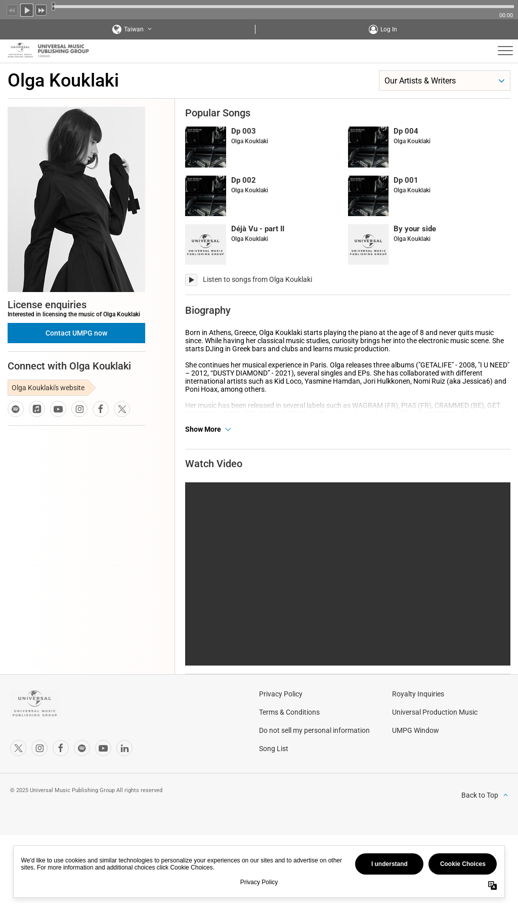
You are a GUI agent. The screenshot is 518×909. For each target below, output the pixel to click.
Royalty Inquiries (418, 746)
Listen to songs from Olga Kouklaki (257, 279)
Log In (388, 29)
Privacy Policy (281, 746)
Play (27, 9)
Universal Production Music (435, 764)
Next (41, 9)
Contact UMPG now (76, 333)
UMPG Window (415, 782)
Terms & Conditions (289, 764)
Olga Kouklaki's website (48, 388)
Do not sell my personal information (314, 782)
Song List (273, 801)
